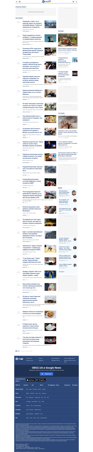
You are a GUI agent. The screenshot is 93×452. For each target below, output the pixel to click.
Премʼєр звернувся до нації (28, 147)
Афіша (27, 417)
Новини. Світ (25, 150)
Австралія (23, 351)
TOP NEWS (61, 113)
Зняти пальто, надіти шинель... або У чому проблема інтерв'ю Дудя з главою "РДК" (65, 248)
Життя (41, 385)
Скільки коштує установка (28, 29)
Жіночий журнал (43, 417)
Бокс (40, 393)
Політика (26, 385)
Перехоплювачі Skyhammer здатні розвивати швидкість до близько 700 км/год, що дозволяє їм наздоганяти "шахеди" (39, 305)
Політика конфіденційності (69, 358)
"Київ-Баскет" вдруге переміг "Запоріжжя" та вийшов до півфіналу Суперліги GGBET (32, 247)
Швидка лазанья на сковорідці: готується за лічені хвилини (33, 312)
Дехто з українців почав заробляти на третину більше (32, 331)
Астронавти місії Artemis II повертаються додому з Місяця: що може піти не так (32, 130)
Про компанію (29, 358)
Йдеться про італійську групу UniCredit (31, 239)
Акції (39, 401)
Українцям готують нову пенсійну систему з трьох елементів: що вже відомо (68, 132)
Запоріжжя (35, 389)
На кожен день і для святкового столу (31, 122)
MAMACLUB (37, 413)
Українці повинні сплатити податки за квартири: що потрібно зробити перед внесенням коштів (31, 79)
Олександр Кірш (62, 260)
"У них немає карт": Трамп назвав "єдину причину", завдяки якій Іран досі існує (32, 260)
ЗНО (45, 397)
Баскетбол (32, 393)
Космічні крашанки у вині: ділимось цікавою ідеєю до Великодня (32, 209)
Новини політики (26, 58)
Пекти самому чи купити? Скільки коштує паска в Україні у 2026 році (67, 49)
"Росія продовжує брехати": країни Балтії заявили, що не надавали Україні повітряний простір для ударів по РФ (32, 194)
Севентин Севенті (21, 7)
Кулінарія (24, 124)
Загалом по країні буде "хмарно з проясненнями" (33, 109)
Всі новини (75, 385)
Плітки (31, 417)
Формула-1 (44, 393)
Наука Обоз (25, 137)
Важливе (61, 31)
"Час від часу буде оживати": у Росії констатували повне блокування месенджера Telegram (33, 340)
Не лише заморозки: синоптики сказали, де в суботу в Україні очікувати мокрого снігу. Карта (33, 105)
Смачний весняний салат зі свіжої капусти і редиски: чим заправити (32, 118)
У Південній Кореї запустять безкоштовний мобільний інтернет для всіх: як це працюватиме (64, 60)
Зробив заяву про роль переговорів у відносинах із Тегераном (33, 265)
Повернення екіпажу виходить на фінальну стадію (32, 135)
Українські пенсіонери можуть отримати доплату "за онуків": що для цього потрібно (33, 156)
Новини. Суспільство (26, 44)
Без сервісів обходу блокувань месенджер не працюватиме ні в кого (37, 345)
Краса (35, 417)
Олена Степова (62, 267)
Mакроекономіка (26, 292)
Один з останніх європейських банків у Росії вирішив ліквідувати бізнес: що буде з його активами (32, 234)
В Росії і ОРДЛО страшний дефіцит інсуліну (65, 265)
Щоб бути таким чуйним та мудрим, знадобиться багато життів (33, 42)
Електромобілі (34, 401)
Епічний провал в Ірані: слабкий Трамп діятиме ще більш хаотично (64, 192)
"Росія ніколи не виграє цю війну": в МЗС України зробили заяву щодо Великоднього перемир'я (67, 154)
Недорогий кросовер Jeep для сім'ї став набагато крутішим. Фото (32, 168)
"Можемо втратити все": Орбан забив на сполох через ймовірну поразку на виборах (33, 143)
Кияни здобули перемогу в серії (29, 251)
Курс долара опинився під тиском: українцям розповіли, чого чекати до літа (32, 286)
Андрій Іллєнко (62, 213)
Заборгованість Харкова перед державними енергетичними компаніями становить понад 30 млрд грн (33, 97)
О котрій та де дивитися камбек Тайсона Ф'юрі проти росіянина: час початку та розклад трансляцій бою (32, 65)
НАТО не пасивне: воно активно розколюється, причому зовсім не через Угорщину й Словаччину (65, 257)
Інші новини (19, 18)
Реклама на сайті (29, 360)
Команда (40, 358)
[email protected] (31, 448)
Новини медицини (30, 413)
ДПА (42, 397)
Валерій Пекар (61, 204)
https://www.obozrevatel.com (58, 423)
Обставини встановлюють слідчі (65, 146)
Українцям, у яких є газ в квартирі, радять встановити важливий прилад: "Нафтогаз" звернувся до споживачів (32, 24)
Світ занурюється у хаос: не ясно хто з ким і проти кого (65, 210)
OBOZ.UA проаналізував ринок (64, 52)
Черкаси (43, 389)
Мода (38, 417)
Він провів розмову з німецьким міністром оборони (33, 56)
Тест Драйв (28, 401)
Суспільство (67, 385)
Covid (41, 413)
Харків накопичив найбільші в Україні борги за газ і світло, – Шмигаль (32, 92)
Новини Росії (25, 347)
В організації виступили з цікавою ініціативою (32, 277)
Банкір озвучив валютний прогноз (30, 290)
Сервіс (43, 401)
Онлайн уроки (37, 397)
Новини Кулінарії (37, 405)
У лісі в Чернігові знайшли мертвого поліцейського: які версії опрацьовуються (67, 143)
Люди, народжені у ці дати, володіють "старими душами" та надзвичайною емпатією (32, 37)
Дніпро (39, 389)
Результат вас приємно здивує (29, 213)
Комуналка (25, 99)
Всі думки (61, 271)
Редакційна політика (55, 360)
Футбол (24, 279)
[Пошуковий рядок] (76, 2)
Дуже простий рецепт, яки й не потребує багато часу (33, 316)
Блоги (57, 385)
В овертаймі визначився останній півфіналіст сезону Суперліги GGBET (32, 181)
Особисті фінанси (26, 31)
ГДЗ (27, 397)
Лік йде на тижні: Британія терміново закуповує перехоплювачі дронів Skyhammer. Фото (31, 299)
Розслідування (51, 385)
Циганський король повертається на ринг (31, 70)
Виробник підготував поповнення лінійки (31, 172)
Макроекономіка (37, 409)
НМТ (48, 397)
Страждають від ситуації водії (29, 225)
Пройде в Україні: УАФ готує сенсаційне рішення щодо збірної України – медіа (32, 273)
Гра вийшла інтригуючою (28, 185)
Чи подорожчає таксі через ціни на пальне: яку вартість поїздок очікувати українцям (32, 221)
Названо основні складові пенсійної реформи (67, 136)
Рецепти (28, 405)
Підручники (31, 397)
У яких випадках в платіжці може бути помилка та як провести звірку (37, 84)
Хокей (36, 393)
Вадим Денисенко (62, 195)
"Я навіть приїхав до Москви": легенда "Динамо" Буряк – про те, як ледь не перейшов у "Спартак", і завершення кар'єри (65, 240)
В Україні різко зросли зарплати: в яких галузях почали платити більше (31, 326)
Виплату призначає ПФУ (28, 160)
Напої (32, 405)
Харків (30, 389)
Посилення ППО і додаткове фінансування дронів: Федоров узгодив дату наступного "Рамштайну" (33, 51)
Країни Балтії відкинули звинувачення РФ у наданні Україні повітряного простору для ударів (38, 200)
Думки (60, 188)
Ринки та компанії (26, 227)
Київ (27, 389)
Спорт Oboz (25, 72)
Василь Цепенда (62, 251)
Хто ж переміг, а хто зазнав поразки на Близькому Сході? (64, 201)
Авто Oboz (24, 175)
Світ (23, 202)
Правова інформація (55, 358)
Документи (41, 360)
